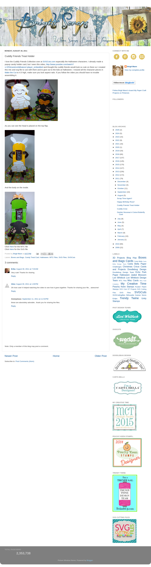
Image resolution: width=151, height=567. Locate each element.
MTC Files (54, 257)
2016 (117, 161)
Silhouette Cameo (133, 295)
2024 (117, 133)
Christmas (127, 266)
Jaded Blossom (138, 275)
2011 (117, 179)
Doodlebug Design (137, 269)
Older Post (101, 356)
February (121, 236)
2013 (117, 172)
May (119, 226)
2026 (117, 130)
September (122, 192)
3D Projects (119, 258)
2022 (117, 140)
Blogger (90, 560)
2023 (117, 137)
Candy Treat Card (32, 257)
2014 (117, 168)
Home (56, 356)
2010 (117, 244)
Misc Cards (133, 280)
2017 (117, 158)
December (121, 182)
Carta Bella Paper (137, 264)
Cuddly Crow (122, 209)
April (119, 229)
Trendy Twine (129, 298)
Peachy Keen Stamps (123, 286)
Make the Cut (10, 72)
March (120, 233)
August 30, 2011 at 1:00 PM (27, 284)
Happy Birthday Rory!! (126, 202)
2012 (117, 175)
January (120, 240)
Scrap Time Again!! (124, 198)
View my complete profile (134, 70)
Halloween (44, 257)
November (121, 185)
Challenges (117, 267)
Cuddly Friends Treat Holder (128, 205)
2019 (117, 151)
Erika (13, 269)
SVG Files (63, 257)
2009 (117, 247)
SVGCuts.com (49, 62)
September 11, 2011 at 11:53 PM (35, 299)
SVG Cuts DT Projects (127, 289)
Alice (13, 284)
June (119, 222)
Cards (129, 261)
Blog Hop (132, 258)
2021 (117, 144)
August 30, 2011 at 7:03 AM (27, 269)
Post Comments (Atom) (25, 361)
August (120, 195)
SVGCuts (71, 257)
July (119, 219)
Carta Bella (138, 261)
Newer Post (11, 356)
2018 (117, 154)
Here (12, 247)
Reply (13, 276)
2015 (117, 165)
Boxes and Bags (17, 257)
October (120, 188)
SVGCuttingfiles (119, 295)
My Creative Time (133, 283)
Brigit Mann (132, 67)
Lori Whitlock (119, 277)
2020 (117, 147)
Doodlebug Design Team (123, 272)
